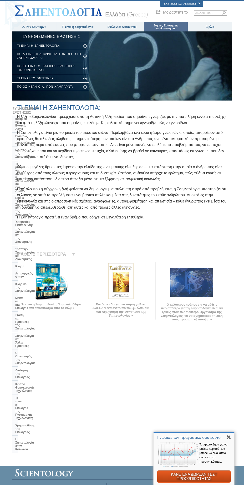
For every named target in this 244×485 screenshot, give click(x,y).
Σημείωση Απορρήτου (126, 480)
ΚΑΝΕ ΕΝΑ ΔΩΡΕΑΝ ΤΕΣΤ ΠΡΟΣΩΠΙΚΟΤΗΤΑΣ (194, 476)
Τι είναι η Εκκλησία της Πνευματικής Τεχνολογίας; (33, 259)
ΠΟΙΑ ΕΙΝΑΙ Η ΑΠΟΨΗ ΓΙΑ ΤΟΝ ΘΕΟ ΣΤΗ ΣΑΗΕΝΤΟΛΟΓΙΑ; (49, 56)
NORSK (64, 405)
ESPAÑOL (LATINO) (71, 414)
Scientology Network (185, 406)
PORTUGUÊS (67, 432)
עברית (19, 419)
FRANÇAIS (21, 414)
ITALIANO (65, 428)
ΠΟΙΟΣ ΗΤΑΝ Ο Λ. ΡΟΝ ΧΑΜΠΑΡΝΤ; (45, 87)
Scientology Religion (185, 410)
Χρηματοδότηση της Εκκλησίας (36, 268)
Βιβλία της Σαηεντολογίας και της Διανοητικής (37, 149)
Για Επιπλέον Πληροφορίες (129, 429)
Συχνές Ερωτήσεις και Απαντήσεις (165, 27)
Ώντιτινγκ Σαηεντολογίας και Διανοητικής (34, 173)
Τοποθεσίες (120, 438)
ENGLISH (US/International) (31, 400)
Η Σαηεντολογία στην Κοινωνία (36, 275)
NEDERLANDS (23, 438)
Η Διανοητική (180, 401)
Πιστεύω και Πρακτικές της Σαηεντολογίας (138, 401)
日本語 (18, 424)
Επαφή (118, 433)
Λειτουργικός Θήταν (28, 189)
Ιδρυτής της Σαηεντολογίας (33, 129)
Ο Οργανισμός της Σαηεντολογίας (38, 232)
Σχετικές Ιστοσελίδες (182, 3)
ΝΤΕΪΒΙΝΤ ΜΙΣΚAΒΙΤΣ (186, 415)
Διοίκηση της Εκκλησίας (31, 240)
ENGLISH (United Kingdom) (31, 405)
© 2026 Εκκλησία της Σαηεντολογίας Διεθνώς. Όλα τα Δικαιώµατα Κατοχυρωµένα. (59, 480)
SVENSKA (65, 409)
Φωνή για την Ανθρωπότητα (130, 406)
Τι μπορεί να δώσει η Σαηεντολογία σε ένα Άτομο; (34, 138)
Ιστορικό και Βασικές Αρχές (33, 115)
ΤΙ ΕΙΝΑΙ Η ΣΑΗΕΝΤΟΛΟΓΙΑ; (39, 46)
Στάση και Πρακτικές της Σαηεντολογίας (31, 213)
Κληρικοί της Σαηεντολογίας (34, 197)
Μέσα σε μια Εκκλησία (30, 204)
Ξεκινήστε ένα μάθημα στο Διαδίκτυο (194, 420)
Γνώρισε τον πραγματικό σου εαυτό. (189, 437)
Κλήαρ (19, 182)
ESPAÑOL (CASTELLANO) (75, 419)
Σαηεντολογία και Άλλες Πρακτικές (31, 223)
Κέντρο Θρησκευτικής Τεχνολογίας (30, 248)
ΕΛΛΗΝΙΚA (66, 423)
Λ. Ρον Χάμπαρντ (34, 27)
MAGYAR (65, 400)
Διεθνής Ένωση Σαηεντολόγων (191, 429)
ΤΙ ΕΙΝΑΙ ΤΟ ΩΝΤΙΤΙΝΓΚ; (36, 78)
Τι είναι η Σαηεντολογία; (78, 27)
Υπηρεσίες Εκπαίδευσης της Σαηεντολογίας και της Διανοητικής (34, 161)
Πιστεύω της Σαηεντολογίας (34, 122)
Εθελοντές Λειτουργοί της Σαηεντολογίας (196, 424)
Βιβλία (210, 27)
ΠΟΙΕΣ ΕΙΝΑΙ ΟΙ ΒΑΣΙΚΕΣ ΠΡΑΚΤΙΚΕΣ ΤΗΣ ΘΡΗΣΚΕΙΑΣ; (46, 68)
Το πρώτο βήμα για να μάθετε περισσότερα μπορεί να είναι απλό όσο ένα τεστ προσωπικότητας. (213, 453)
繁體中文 (20, 433)
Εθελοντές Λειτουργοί (122, 27)
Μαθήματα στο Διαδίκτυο (128, 424)
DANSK (19, 409)
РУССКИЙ (21, 429)
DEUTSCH (21, 442)
